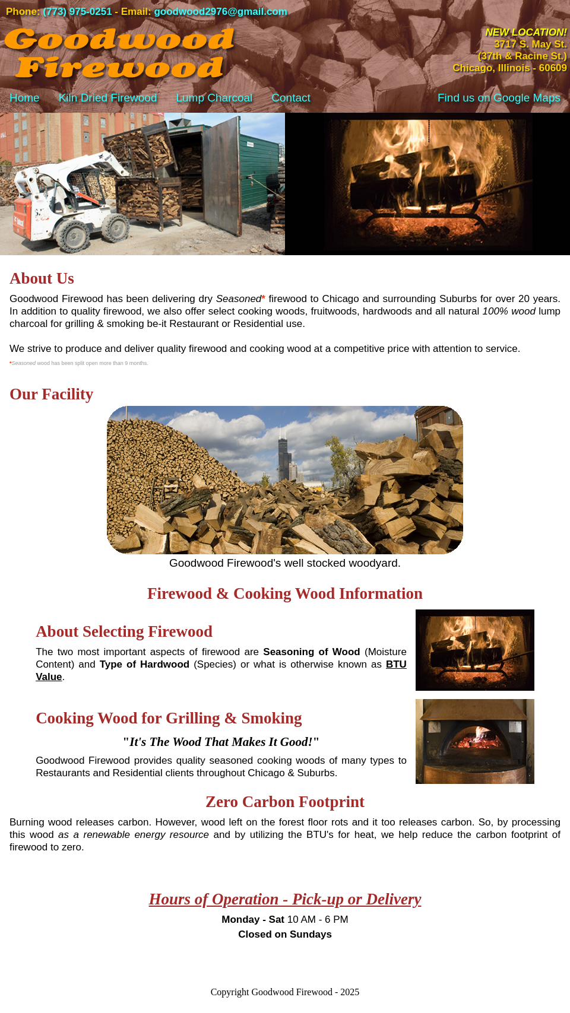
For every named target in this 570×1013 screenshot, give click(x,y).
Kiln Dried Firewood (108, 97)
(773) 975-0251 (77, 11)
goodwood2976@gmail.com (220, 11)
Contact (290, 97)
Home (25, 97)
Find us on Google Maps (499, 97)
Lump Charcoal (214, 97)
